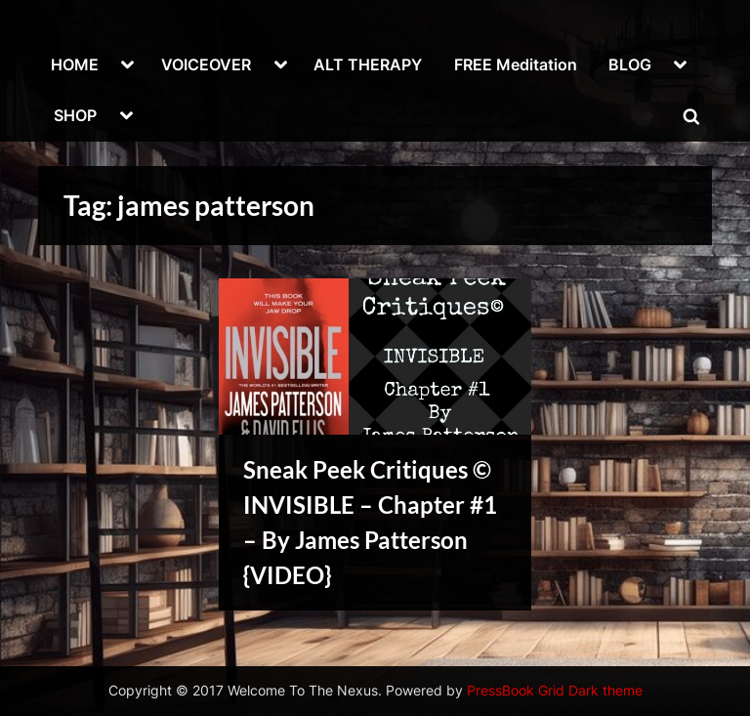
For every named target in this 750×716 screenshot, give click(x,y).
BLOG (629, 64)
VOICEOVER (206, 64)
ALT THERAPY (367, 64)
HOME (75, 64)
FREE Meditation (515, 64)
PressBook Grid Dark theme (555, 690)
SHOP (75, 115)
